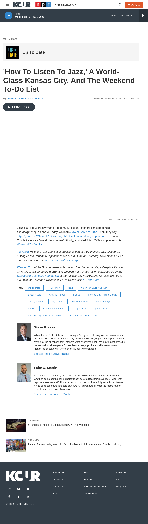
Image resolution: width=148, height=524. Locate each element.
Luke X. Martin (34, 98)
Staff (55, 493)
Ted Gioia (23, 251)
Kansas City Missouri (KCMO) (44, 315)
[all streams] (143, 15)
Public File (119, 480)
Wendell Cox (25, 267)
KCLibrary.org (90, 279)
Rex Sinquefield (79, 301)
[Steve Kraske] (24, 332)
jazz (70, 288)
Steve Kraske (15, 98)
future (31, 308)
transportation (79, 308)
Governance (120, 473)
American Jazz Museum (94, 288)
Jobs (86, 473)
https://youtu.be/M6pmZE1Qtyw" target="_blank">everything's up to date (61, 236)
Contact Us (58, 487)
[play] (8, 15)
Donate (135, 4)
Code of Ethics (91, 493)
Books (76, 295)
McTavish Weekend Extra (83, 315)
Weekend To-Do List (29, 244)
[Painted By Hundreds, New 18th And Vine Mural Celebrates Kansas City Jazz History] (16, 445)
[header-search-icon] (120, 4)
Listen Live (58, 480)
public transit (102, 308)
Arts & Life (33, 440)
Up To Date (10, 38)
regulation (57, 301)
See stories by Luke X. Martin (52, 394)
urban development (53, 308)
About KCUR (59, 473)
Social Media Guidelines (95, 487)
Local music (34, 295)
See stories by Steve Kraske (51, 354)
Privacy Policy (120, 487)
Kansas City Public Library (102, 295)
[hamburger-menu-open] (8, 5)
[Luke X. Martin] (24, 372)
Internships (89, 480)
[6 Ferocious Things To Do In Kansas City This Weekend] (16, 425)
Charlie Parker (57, 295)
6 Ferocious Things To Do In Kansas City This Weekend (58, 425)
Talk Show (54, 288)
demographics (36, 301)
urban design (103, 301)
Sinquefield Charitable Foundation (38, 275)
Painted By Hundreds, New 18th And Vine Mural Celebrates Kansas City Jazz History (74, 444)
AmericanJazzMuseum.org (61, 260)
